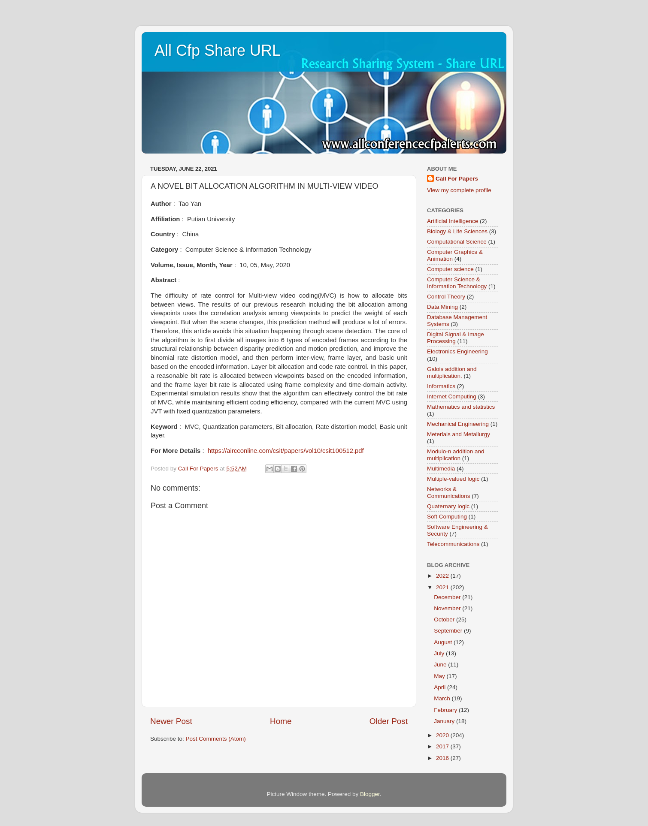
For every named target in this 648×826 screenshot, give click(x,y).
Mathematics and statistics (461, 407)
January (445, 721)
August (444, 642)
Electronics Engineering (457, 351)
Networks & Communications (448, 492)
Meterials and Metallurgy (458, 434)
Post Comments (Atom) (216, 739)
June (441, 664)
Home (280, 721)
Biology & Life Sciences (457, 231)
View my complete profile (459, 190)
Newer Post (171, 721)
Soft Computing (447, 516)
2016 (443, 758)
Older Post (388, 721)
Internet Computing (451, 396)
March (442, 698)
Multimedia (441, 468)
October (445, 619)
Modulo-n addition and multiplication (455, 454)
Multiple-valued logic (453, 479)
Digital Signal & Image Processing (455, 337)
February (446, 710)
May (440, 676)
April (440, 687)
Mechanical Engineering (458, 424)
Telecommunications (453, 544)
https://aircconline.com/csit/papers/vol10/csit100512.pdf (286, 450)
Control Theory (446, 296)
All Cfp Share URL (217, 50)
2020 (443, 735)
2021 (443, 587)
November (448, 608)
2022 (443, 576)
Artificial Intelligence (452, 221)
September (449, 630)
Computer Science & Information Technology (457, 282)
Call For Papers (457, 178)
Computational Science (457, 241)
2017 (443, 746)
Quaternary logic (448, 506)
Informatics (441, 386)
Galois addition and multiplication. (452, 372)
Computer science (450, 269)
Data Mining (442, 307)
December (448, 597)
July (440, 653)
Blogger (370, 794)
